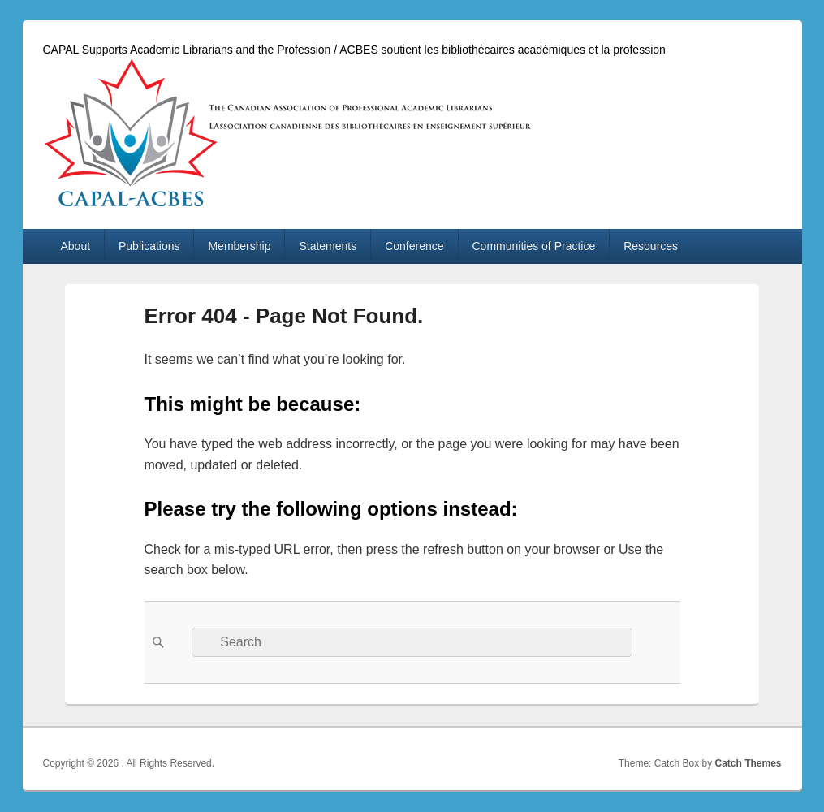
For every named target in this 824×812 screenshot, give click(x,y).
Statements (327, 246)
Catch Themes (747, 763)
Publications (149, 246)
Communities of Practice (534, 246)
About (75, 246)
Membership (239, 246)
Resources (650, 246)
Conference (414, 246)
